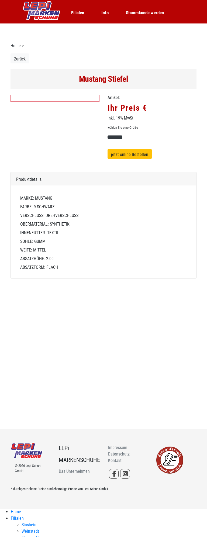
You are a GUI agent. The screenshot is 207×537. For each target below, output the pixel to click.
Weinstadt (30, 531)
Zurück (20, 59)
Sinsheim (29, 524)
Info (105, 12)
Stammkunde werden (145, 12)
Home (16, 45)
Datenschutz (119, 454)
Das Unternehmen (74, 471)
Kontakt (115, 460)
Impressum (117, 447)
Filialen (77, 12)
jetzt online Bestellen (129, 154)
